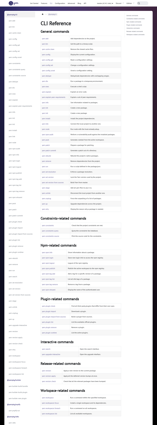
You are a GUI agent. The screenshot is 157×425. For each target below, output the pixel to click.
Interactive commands (133, 28)
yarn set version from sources (19, 295)
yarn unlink (13, 307)
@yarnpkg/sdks (13, 417)
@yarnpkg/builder (14, 380)
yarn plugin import (16, 228)
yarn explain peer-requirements (20, 106)
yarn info (12, 112)
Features (44, 3)
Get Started (34, 3)
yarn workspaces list (16, 374)
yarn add (12, 21)
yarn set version (14, 289)
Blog (79, 3)
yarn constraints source (17, 75)
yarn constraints (14, 63)
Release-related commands (134, 31)
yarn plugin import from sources (21, 234)
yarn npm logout (15, 167)
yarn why (12, 350)
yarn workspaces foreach (18, 368)
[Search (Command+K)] (142, 3)
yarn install (13, 130)
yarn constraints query (17, 69)
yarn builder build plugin (18, 392)
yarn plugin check (15, 222)
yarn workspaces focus (17, 362)
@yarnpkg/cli (12, 14)
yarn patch (12, 209)
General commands (132, 15)
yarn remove (13, 264)
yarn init (12, 118)
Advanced (71, 3)
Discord (120, 3)
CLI (51, 3)
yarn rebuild (13, 258)
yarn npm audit (14, 149)
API (85, 3)
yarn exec (12, 94)
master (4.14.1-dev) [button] (104, 3)
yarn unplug (13, 313)
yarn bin (12, 27)
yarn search (13, 276)
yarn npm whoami (15, 197)
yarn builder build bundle (18, 386)
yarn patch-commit (16, 216)
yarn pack (12, 203)
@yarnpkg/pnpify (13, 404)
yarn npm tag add (15, 179)
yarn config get (14, 45)
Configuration (60, 3)
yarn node (12, 142)
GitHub (130, 3)
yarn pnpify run (14, 410)
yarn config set (14, 51)
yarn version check (15, 343)
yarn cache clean (15, 33)
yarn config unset (15, 57)
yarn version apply (15, 337)
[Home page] (43, 14)
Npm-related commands (133, 22)
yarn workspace (14, 356)
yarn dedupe (13, 81)
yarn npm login (14, 161)
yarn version (13, 331)
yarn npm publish (15, 173)
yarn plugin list (14, 240)
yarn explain (13, 100)
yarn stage (12, 301)
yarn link (12, 136)
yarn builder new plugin (18, 398)
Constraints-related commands (135, 19)
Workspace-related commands (135, 34)
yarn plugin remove (16, 246)
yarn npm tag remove (17, 191)
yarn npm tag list (15, 185)
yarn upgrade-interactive (18, 325)
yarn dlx (12, 88)
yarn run (12, 270)
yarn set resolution (16, 283)
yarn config (13, 39)
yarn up (11, 319)
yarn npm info (14, 155)
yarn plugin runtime (16, 252)
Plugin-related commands (134, 25)
